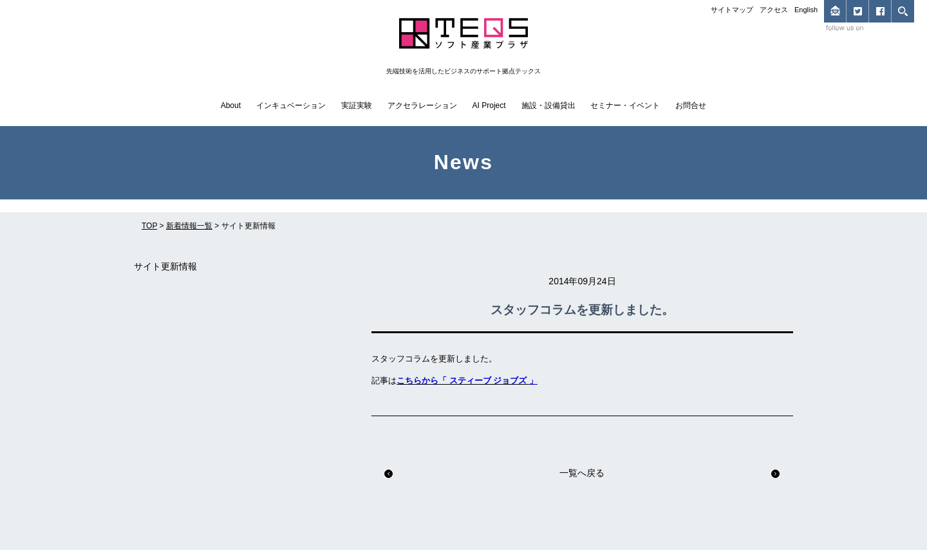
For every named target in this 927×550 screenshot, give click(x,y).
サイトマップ (732, 10)
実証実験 (356, 105)
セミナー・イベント (625, 105)
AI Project (489, 105)
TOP (149, 225)
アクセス (774, 10)
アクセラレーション (422, 105)
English (806, 10)
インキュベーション (291, 105)
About (231, 105)
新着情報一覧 (189, 225)
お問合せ (690, 105)
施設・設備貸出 (548, 105)
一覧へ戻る (581, 473)
